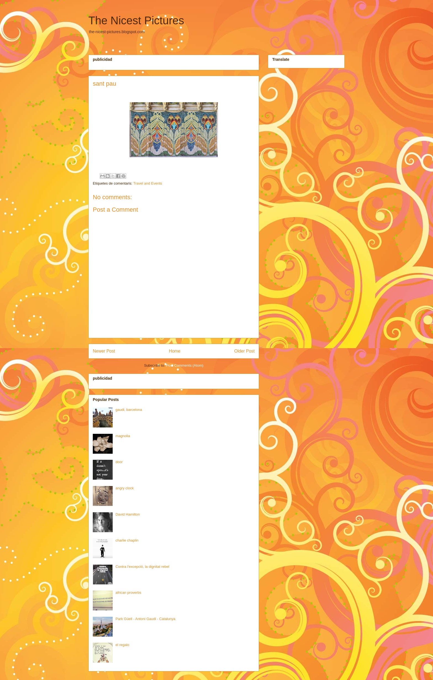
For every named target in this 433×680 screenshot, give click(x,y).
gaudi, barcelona (128, 410)
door (119, 462)
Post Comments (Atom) (184, 365)
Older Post (244, 351)
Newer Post (104, 351)
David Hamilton (127, 514)
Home (175, 351)
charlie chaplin (126, 540)
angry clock (124, 488)
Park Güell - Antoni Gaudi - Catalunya (145, 619)
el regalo (122, 645)
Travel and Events (147, 183)
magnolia (122, 436)
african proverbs (128, 592)
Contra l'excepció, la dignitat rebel (142, 567)
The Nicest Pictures (136, 20)
